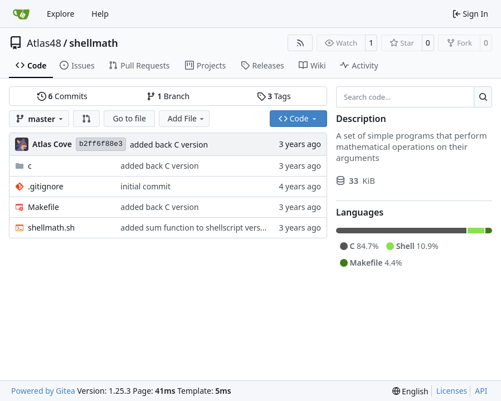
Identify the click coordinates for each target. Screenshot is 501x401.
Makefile (43, 207)
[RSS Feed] (300, 43)
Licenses (452, 390)
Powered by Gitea (43, 390)
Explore (60, 13)
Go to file (129, 118)
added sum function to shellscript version (196, 227)
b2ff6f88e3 (101, 144)
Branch (168, 96)
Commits (62, 96)
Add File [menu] (187, 118)
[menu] (410, 391)
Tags (274, 96)
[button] (86, 118)
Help (100, 13)
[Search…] (483, 96)
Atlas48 (44, 42)
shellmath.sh (51, 227)
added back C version (169, 144)
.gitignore (46, 186)
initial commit (145, 186)
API (481, 390)
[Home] (21, 14)
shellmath (93, 42)
